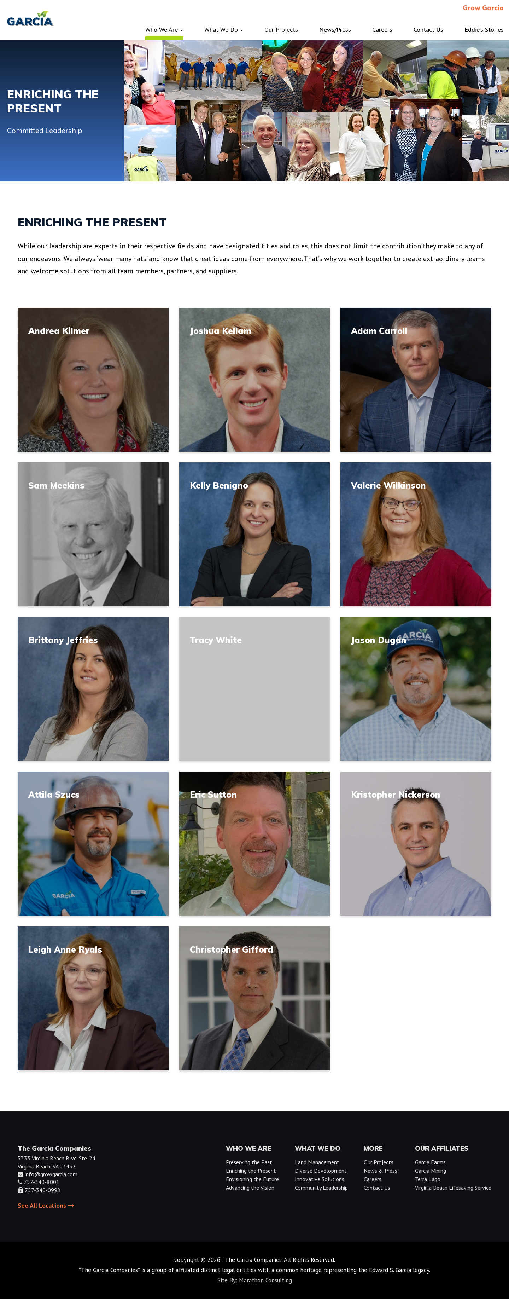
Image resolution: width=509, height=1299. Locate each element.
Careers (372, 1179)
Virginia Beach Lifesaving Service (453, 1187)
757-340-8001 (41, 1181)
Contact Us (377, 1187)
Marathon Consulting (265, 1280)
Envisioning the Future (252, 1179)
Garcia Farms (430, 1162)
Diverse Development (321, 1170)
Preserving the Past (249, 1162)
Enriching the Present (251, 1170)
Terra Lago (427, 1179)
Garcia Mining (430, 1170)
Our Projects (378, 1162)
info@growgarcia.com (51, 1174)
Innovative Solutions (319, 1179)
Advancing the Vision (250, 1187)
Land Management (317, 1162)
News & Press (380, 1170)
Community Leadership (321, 1187)
